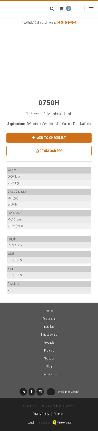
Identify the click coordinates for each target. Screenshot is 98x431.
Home (49, 310)
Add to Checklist (51, 138)
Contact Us (49, 374)
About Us (49, 358)
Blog (49, 366)
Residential (49, 318)
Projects (49, 350)
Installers (49, 326)
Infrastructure (49, 334)
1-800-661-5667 (66, 22)
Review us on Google (62, 392)
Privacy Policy (41, 414)
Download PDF (49, 151)
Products (49, 342)
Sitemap (58, 414)
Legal (31, 422)
